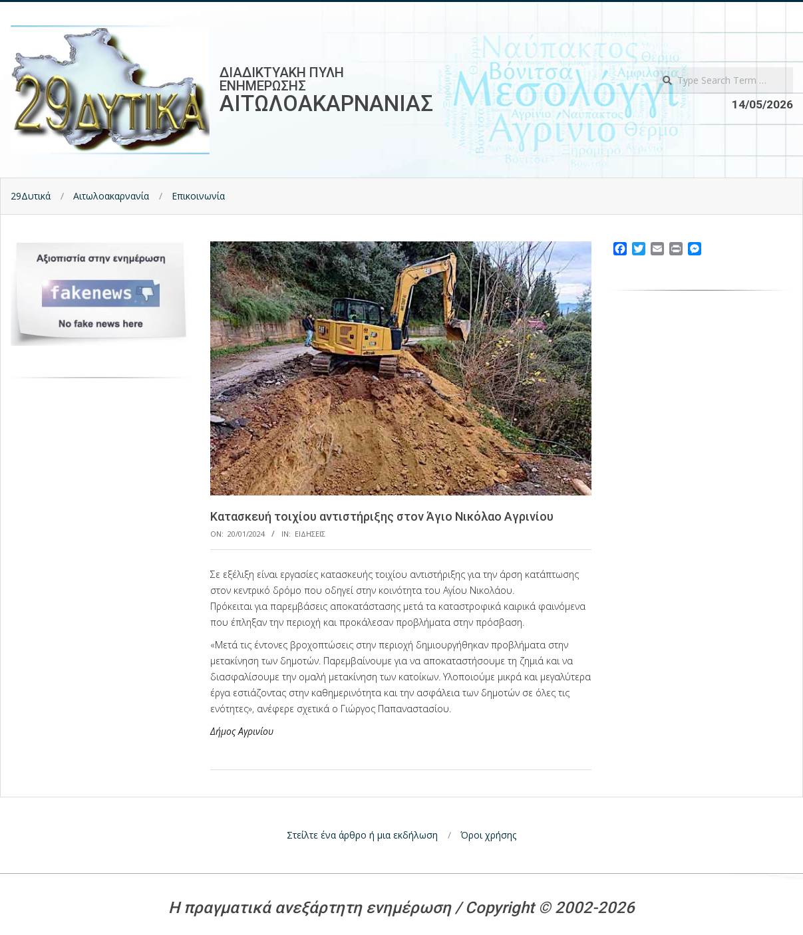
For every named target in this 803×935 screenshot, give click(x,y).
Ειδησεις (310, 534)
